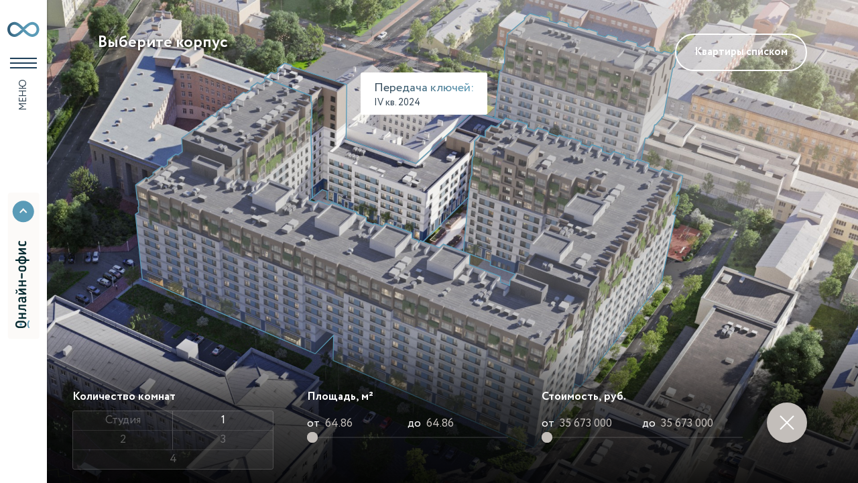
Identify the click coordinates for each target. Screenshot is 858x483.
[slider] (312, 437)
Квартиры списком (741, 52)
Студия (123, 420)
